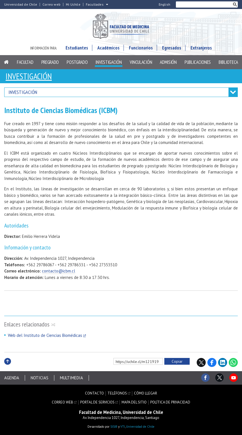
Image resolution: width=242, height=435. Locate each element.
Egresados (171, 48)
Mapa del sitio (134, 402)
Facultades (95, 4)
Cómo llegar (145, 393)
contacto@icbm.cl (58, 271)
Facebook (212, 362)
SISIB (113, 427)
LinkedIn (222, 362)
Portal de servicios (97, 402)
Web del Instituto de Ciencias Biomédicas (45, 335)
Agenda (11, 377)
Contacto (94, 393)
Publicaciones (198, 62)
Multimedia (71, 377)
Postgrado (77, 62)
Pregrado (50, 62)
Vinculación (141, 62)
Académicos (108, 48)
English (164, 4)
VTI (122, 427)
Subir (7, 367)
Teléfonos (117, 393)
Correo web (51, 4)
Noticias (39, 377)
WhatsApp (233, 362)
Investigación (108, 62)
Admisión (168, 62)
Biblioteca (228, 62)
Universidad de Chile (20, 4)
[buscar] (204, 4)
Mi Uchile (73, 4)
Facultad (25, 62)
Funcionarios (141, 48)
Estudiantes (77, 48)
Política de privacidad (170, 402)
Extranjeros (201, 48)
